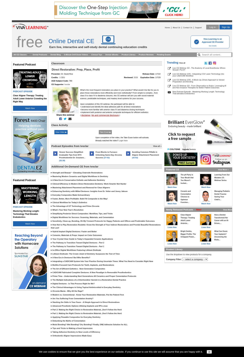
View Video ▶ (61, 132)
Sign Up (226, 27)
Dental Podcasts (40, 55)
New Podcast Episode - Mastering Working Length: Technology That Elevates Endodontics (198, 93)
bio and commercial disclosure (105, 115)
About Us (176, 28)
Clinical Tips (96, 55)
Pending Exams (164, 55)
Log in (212, 27)
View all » (157, 146)
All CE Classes (20, 55)
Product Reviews (146, 55)
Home (167, 28)
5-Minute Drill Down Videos (76, 55)
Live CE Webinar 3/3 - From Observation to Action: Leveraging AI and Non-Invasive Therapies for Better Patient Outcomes (199, 87)
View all (182, 63)
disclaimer (85, 115)
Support (198, 28)
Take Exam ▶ (105, 132)
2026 (136, 77)
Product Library (128, 55)
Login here (123, 141)
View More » (223, 170)
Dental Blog (55, 55)
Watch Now (30, 108)
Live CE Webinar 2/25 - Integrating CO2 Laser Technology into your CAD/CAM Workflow (198, 75)
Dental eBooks (111, 55)
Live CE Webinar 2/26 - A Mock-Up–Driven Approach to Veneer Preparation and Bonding (198, 81)
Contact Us (187, 28)
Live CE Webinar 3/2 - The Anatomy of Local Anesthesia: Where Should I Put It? (198, 69)
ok (209, 352)
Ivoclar (67, 84)
